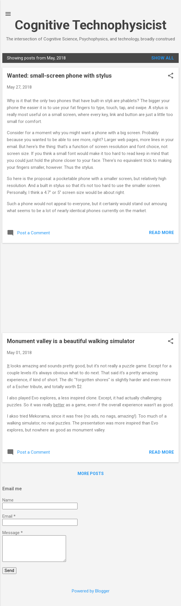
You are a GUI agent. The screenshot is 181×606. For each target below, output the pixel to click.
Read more (161, 232)
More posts (91, 473)
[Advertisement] (90, 288)
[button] (170, 76)
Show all (162, 58)
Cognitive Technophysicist (91, 25)
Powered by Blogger (91, 591)
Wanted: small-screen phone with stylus (59, 75)
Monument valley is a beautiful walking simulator (71, 341)
